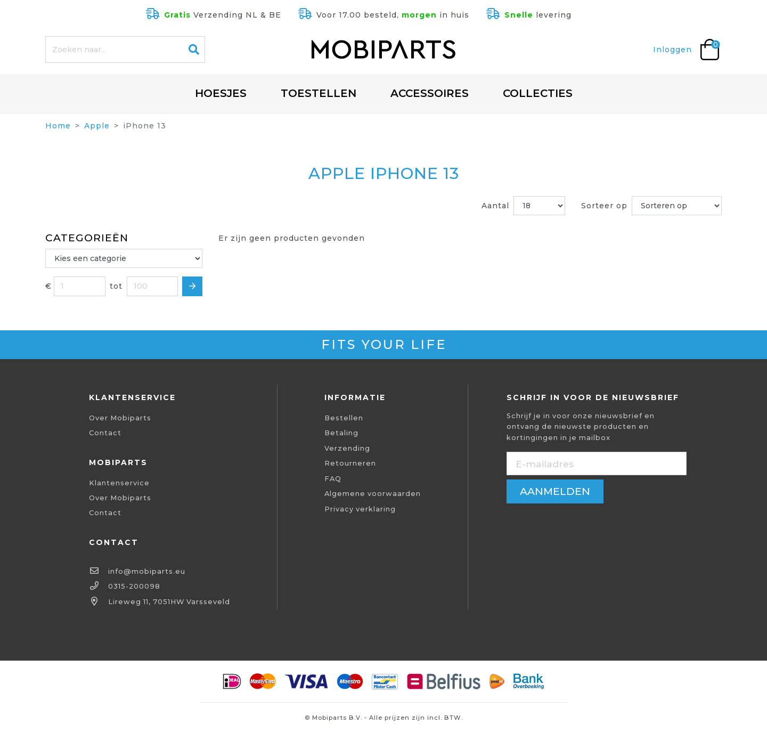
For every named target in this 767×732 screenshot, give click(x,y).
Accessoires (429, 93)
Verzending (347, 448)
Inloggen (672, 49)
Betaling (341, 433)
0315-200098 (134, 586)
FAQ (332, 479)
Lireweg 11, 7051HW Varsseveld (169, 602)
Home (58, 126)
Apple (97, 126)
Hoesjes (221, 93)
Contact (105, 433)
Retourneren (350, 463)
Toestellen (318, 93)
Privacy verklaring (360, 509)
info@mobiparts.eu (146, 571)
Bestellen (343, 418)
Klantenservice (119, 483)
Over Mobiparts (120, 418)
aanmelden (555, 491)
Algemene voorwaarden (372, 494)
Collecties (538, 93)
